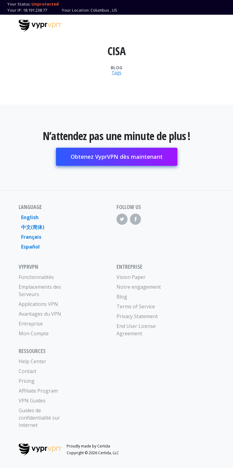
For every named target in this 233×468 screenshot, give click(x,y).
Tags (116, 72)
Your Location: (76, 10)
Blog (116, 67)
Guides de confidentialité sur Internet (39, 417)
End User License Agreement (136, 330)
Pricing (27, 381)
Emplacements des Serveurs (40, 290)
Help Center (32, 361)
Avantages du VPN (40, 313)
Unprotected (45, 4)
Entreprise (31, 323)
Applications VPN (38, 304)
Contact (27, 371)
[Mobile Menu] (209, 24)
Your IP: (14, 10)
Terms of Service (135, 306)
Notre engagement (138, 286)
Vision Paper (131, 277)
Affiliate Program (38, 390)
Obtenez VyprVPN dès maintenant (117, 156)
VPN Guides (32, 400)
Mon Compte (34, 333)
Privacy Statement (137, 316)
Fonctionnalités (36, 277)
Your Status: (19, 4)
